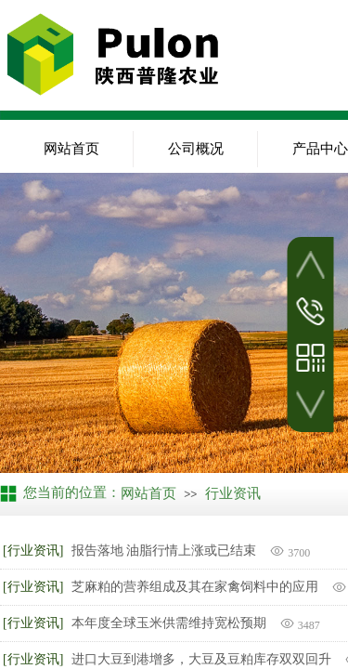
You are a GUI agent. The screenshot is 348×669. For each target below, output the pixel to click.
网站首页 (71, 148)
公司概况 (196, 148)
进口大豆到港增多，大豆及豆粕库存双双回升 (201, 659)
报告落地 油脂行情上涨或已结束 (164, 551)
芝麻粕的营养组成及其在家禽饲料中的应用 (194, 587)
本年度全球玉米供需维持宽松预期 (168, 623)
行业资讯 (233, 493)
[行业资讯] (33, 551)
